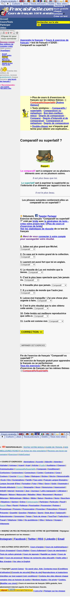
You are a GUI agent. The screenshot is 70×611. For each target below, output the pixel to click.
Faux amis (37, 480)
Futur (34, 483)
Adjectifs (48, 462)
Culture (16, 4)
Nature (40, 498)
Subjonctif (60, 513)
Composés (41, 469)
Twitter (32, 539)
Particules (54, 502)
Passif (62, 502)
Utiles (3, 28)
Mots (39, 494)
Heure (37, 487)
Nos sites (62, 4)
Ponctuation (34, 505)
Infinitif (3, 491)
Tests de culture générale (11, 554)
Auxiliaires (51, 465)
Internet (11, 491)
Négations (5, 502)
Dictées (44, 476)
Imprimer (5, 57)
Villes (41, 520)
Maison (12, 494)
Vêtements (4, 524)
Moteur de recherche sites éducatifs (39, 558)
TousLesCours (38, 4)
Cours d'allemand (38, 550)
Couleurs (4, 476)
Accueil (4, 19)
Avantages (5, 50)
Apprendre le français (31, 40)
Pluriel (15, 505)
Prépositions (52, 509)
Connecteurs (30, 473)
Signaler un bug (7, 63)
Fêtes (40, 483)
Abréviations (28, 462)
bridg (35, 221)
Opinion (14, 502)
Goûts (54, 483)
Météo (33, 498)
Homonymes (47, 487)
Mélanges (4, 498)
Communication (7, 469)
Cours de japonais (31, 554)
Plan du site (6, 60)
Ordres (23, 502)
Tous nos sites (58, 437)
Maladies (32, 494)
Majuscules (21, 494)
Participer (5, 25)
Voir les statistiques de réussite (37, 229)
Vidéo (20, 520)
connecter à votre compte (52, 236)
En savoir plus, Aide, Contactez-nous (41, 569)
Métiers (26, 498)
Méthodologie (16, 498)
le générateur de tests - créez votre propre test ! (44, 222)
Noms (56, 498)
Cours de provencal (13, 558)
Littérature (61, 491)
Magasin (3, 494)
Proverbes (40, 509)
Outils (51, 4)
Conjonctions (17, 473)
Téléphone (11, 520)
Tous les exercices (30, 365)
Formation (26, 483)
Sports (40, 513)
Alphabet (4, 465)
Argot (28, 465)
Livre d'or (5, 58)
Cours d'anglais (37, 547)
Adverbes (58, 462)
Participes (44, 502)
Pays (9, 505)
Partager (52, 216)
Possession (46, 505)
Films (17, 483)
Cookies (62, 580)
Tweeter (43, 216)
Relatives (32, 513)
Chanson (61, 465)
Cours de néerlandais (56, 550)
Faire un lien (6, 64)
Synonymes (19, 516)
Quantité (13, 513)
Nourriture (65, 498)
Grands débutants (7, 487)
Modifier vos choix (8, 583)
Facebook (20, 539)
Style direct (50, 513)
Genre (47, 483)
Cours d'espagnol (7, 550)
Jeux (25, 4)
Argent (21, 465)
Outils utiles (61, 558)
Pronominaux (6, 509)
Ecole (3, 480)
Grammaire (63, 483)
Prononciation (28, 509)
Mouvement (48, 494)
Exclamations (18, 480)
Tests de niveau (40, 516)
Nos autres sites (5, 88)
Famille (29, 480)
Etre (9, 480)
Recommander (7, 61)
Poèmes (56, 505)
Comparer (35, 118)
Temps (29, 516)
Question (22, 513)
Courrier (12, 476)
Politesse (23, 505)
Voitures (49, 520)
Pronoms (17, 509)
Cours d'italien (23, 550)
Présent (62, 509)
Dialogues (35, 476)
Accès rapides (6, 55)
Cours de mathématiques (56, 547)
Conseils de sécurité (20, 572)
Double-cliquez (40, 126)
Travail (3, 520)
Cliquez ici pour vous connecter (9, 37)
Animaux (13, 465)
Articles (35, 465)
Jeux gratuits (4, 87)
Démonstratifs (63, 476)
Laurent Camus (17, 569)
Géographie (29, 487)
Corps (58, 473)
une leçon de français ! (8, 80)
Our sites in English (21, 561)
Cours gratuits (8, 434)
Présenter (4, 513)
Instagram (6, 539)
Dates (27, 476)
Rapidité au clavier (48, 554)
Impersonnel (59, 487)
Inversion (20, 491)
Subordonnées (6, 516)
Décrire (52, 476)
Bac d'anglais (6, 561)
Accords (39, 462)
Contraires (49, 473)
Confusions (5, 473)
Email (61, 539)
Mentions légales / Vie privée (44, 580)
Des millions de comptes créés (7, 44)
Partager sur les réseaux (54, 591)
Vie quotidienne (31, 520)
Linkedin (50, 539)
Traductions (63, 516)
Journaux (35, 491)
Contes (40, 473)
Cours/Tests (6, 22)
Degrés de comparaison (51, 115)
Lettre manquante (48, 491)
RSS (40, 539)
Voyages (57, 520)
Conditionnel (53, 469)
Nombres (49, 498)
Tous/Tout (52, 516)
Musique (58, 494)
